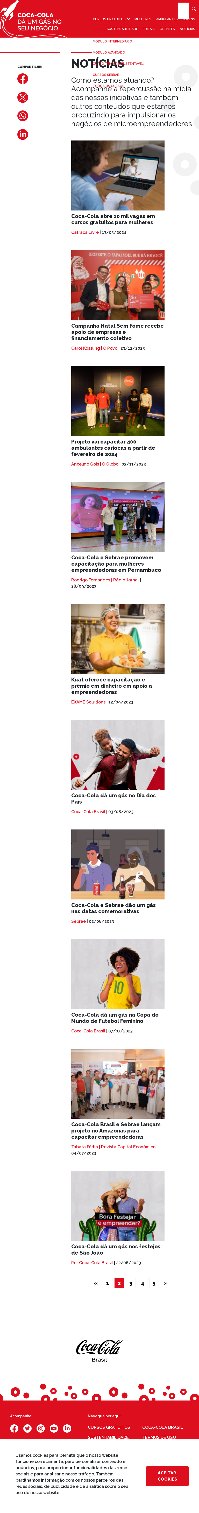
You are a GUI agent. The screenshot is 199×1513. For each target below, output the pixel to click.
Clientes (167, 30)
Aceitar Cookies (167, 1476)
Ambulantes (167, 20)
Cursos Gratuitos (109, 20)
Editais (149, 30)
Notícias (187, 30)
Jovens (189, 20)
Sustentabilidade (122, 30)
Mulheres (142, 20)
